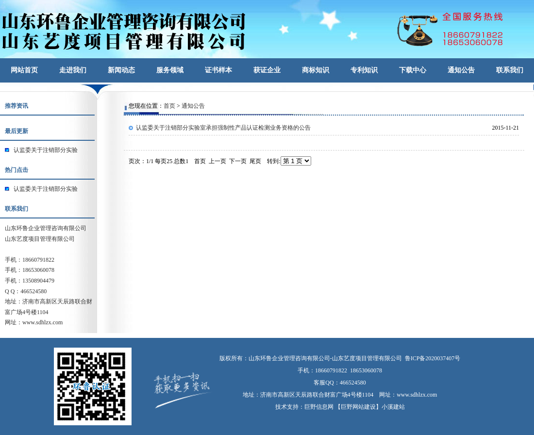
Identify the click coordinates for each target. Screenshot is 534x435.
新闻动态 (121, 70)
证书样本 (218, 70)
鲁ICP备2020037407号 (433, 358)
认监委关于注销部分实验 (46, 150)
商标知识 (315, 70)
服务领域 (170, 70)
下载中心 (412, 70)
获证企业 (267, 70)
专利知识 (364, 70)
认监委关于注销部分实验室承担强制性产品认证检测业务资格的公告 (223, 127)
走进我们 (72, 70)
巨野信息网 (319, 406)
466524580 (353, 382)
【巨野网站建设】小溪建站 (370, 406)
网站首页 (24, 70)
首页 (169, 105)
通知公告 (461, 70)
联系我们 (509, 70)
